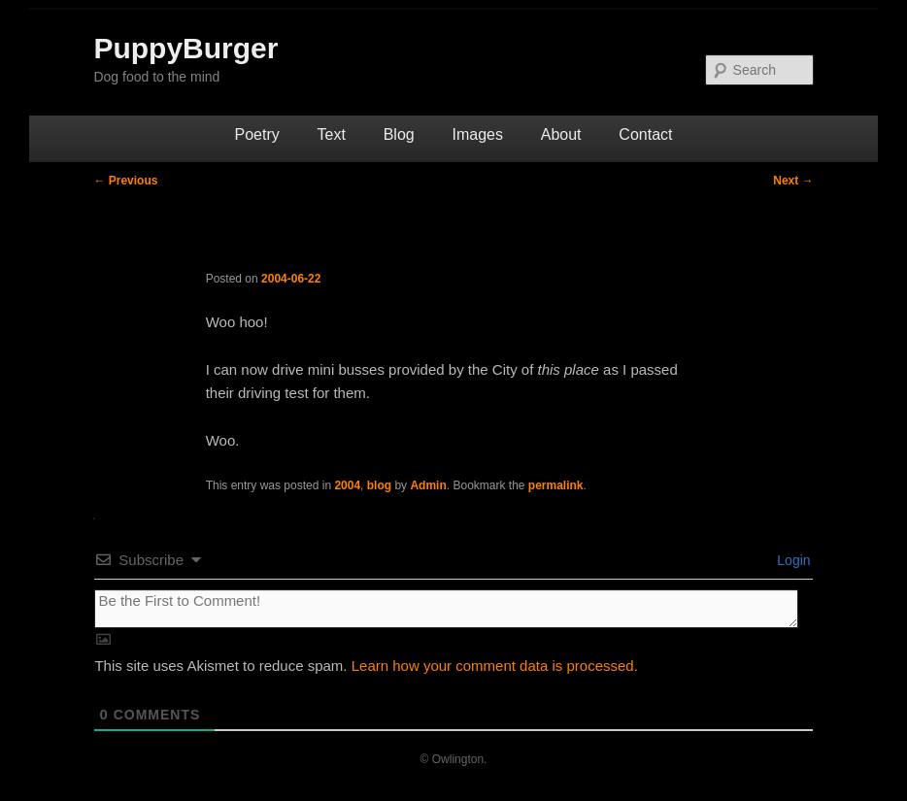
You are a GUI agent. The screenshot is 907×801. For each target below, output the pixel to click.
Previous (125, 180)
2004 (347, 485)
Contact (645, 134)
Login (791, 560)
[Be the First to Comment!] (445, 608)
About (561, 134)
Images (477, 134)
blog (379, 485)
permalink (556, 485)
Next (793, 180)
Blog (399, 134)
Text (332, 134)
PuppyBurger (185, 48)
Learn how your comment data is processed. (495, 665)
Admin (428, 485)
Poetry (257, 134)
